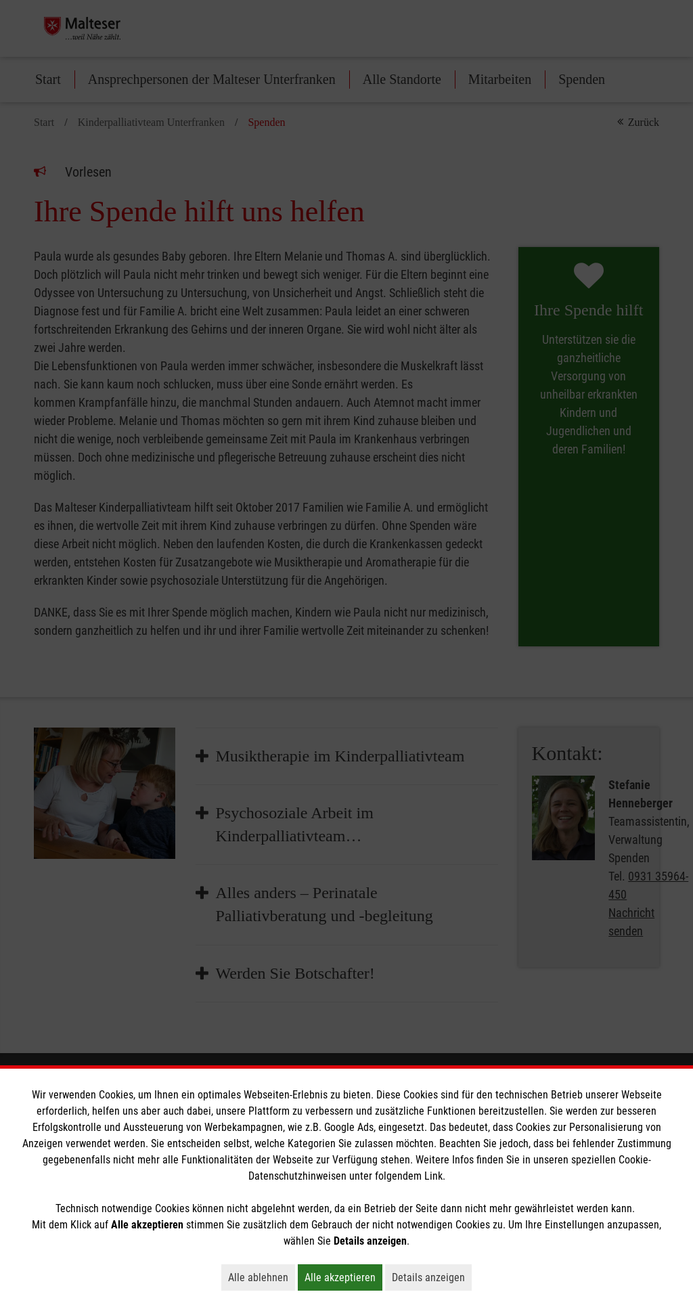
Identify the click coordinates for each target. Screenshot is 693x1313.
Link (433, 1176)
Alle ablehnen (261, 1277)
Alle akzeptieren (343, 1277)
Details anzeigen (432, 1277)
